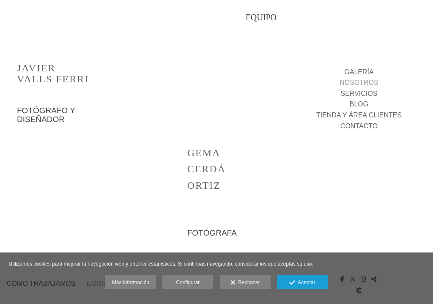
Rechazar (245, 283)
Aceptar (302, 283)
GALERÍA (358, 72)
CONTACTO (359, 126)
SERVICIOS (359, 93)
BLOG (359, 104)
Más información (130, 282)
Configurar (188, 282)
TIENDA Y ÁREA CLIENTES (359, 115)
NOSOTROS (359, 82)
